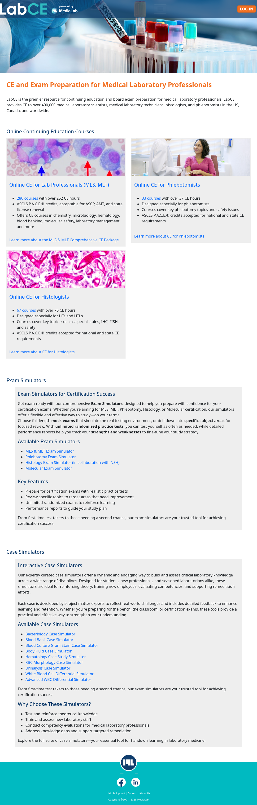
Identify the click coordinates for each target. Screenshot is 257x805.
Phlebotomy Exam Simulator (50, 456)
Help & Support (116, 793)
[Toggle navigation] (160, 9)
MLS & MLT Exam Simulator (49, 451)
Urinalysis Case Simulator (47, 668)
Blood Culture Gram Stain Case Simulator (61, 645)
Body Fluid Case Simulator (48, 651)
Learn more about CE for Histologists (42, 352)
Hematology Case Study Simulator (55, 656)
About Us (144, 793)
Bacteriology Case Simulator (50, 634)
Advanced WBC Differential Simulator (58, 679)
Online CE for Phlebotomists (167, 184)
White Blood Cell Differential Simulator (59, 673)
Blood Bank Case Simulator (49, 639)
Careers (132, 793)
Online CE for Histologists (39, 296)
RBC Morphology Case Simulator (54, 662)
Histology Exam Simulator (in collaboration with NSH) (72, 462)
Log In (246, 9)
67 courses (26, 310)
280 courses (27, 198)
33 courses (151, 198)
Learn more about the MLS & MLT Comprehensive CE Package (64, 240)
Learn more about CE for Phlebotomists (169, 236)
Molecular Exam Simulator (48, 468)
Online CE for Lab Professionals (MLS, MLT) (59, 184)
